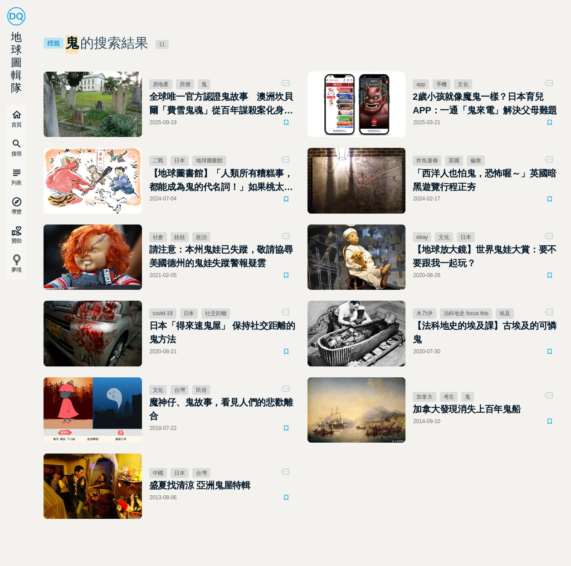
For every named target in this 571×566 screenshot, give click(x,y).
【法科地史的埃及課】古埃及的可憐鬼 (484, 332)
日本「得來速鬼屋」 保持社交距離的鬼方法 (222, 332)
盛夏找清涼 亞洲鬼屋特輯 (199, 485)
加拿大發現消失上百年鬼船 (467, 409)
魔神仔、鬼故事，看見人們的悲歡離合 (221, 409)
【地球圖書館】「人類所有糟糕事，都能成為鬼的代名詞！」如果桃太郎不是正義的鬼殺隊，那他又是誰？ (221, 181)
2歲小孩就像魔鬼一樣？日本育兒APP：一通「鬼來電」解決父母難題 (485, 103)
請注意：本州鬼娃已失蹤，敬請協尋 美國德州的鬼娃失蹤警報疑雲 (221, 256)
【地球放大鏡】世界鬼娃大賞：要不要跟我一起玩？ (484, 256)
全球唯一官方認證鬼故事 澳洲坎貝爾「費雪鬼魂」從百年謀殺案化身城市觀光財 (221, 104)
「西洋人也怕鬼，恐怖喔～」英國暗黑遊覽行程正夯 (484, 180)
